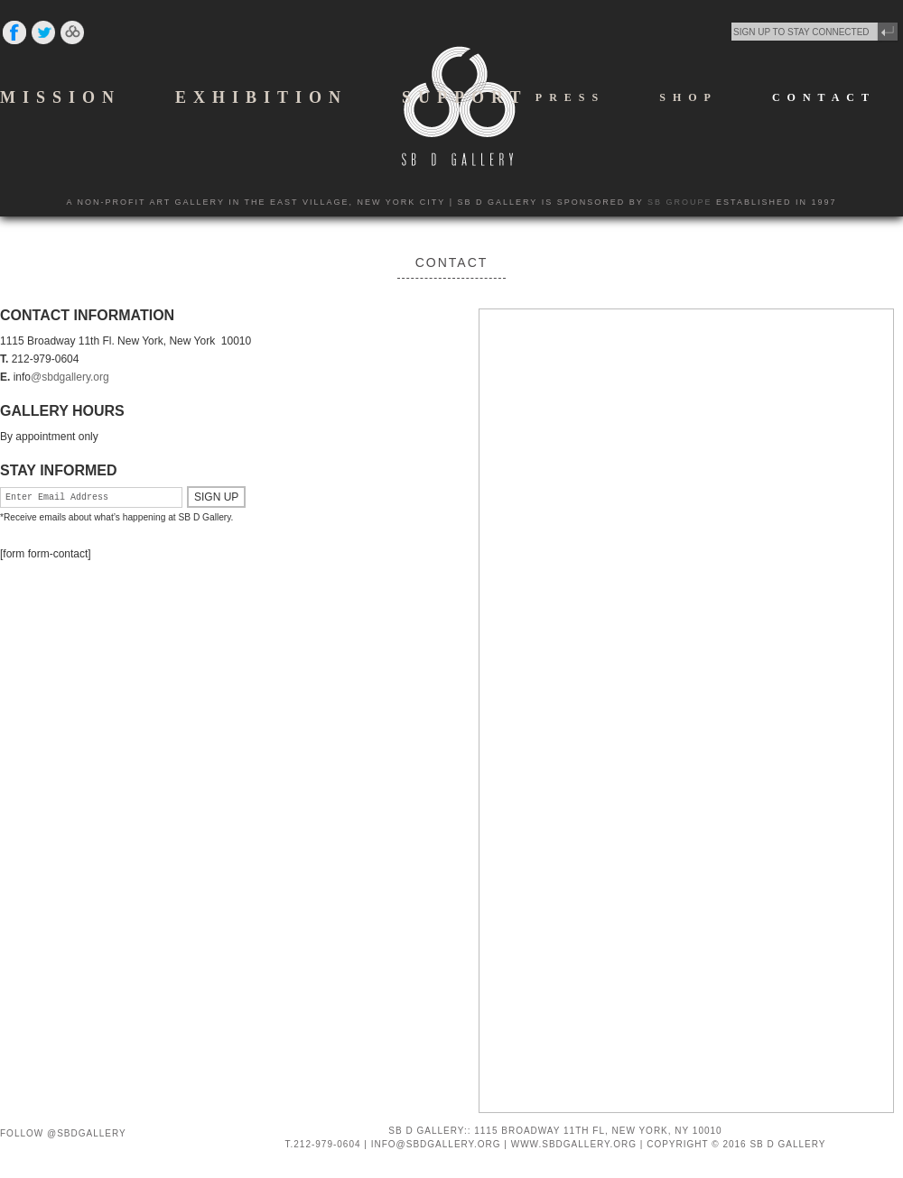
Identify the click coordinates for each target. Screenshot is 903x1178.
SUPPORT (464, 97)
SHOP (688, 97)
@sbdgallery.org (70, 377)
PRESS (570, 97)
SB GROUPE (679, 202)
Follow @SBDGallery (63, 1133)
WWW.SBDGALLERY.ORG (574, 1144)
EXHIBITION (261, 97)
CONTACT (824, 97)
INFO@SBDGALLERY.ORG (436, 1144)
